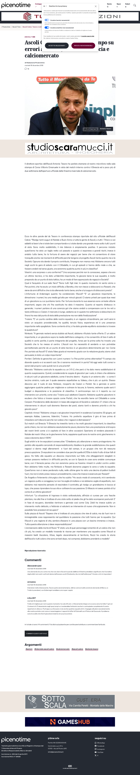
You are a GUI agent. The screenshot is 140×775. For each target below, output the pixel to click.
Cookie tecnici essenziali (59, 20)
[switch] (47, 27)
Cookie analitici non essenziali (62, 28)
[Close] (95, 6)
